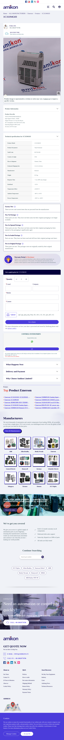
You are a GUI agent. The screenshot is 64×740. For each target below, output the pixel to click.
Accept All (27, 734)
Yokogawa (10, 488)
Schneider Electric (54, 470)
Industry (44, 679)
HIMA (43, 575)
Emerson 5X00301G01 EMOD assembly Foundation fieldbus (48, 400)
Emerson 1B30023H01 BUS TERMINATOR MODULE (17, 402)
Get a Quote (32, 322)
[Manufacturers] (59, 7)
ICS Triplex (54, 488)
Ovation (37, 13)
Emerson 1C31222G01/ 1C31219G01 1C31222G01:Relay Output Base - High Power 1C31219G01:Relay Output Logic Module (17, 397)
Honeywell (25, 470)
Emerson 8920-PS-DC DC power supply (48, 405)
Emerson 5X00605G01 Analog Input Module (48, 397)
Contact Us (6, 679)
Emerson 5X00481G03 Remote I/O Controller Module (17, 408)
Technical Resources (47, 688)
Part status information (28, 682)
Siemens (39, 488)
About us (5, 685)
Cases (43, 682)
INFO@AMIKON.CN (21, 656)
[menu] (48, 7)
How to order (26, 679)
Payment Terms (26, 694)
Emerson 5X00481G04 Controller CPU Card (48, 408)
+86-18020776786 (20, 660)
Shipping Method (27, 685)
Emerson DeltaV (40, 570)
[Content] (32, 307)
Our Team (6, 676)
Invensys (39, 470)
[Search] (43, 559)
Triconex (24, 488)
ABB (9, 452)
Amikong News (46, 685)
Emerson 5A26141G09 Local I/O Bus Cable (48, 402)
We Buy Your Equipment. (48, 676)
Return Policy (26, 688)
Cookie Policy (7, 688)
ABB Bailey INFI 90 (32, 580)
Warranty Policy (26, 691)
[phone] (32, 297)
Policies (24, 676)
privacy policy (12, 328)
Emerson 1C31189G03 (11, 400)
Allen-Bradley (25, 452)
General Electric (9, 470)
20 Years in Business (8, 682)
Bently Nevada (39, 452)
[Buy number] (21, 279)
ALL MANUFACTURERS (17, 13)
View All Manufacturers (12, 431)
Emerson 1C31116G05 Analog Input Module (17, 405)
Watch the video (10, 512)
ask (32, 349)
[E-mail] (18, 288)
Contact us (46, 99)
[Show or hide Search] (54, 7)
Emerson (30, 13)
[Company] (46, 288)
